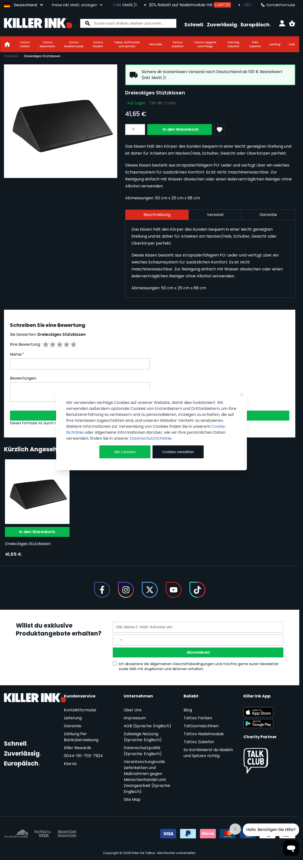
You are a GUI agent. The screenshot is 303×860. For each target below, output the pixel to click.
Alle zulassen (125, 451)
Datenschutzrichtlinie (151, 438)
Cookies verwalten (178, 451)
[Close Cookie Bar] (242, 395)
